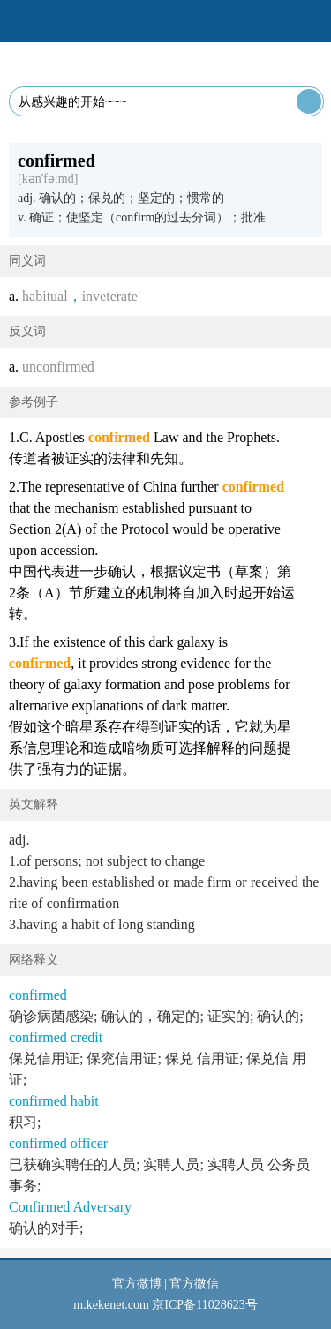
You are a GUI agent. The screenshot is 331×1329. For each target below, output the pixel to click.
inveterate (110, 296)
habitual (45, 296)
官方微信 (194, 1283)
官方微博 (137, 1283)
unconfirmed (58, 366)
